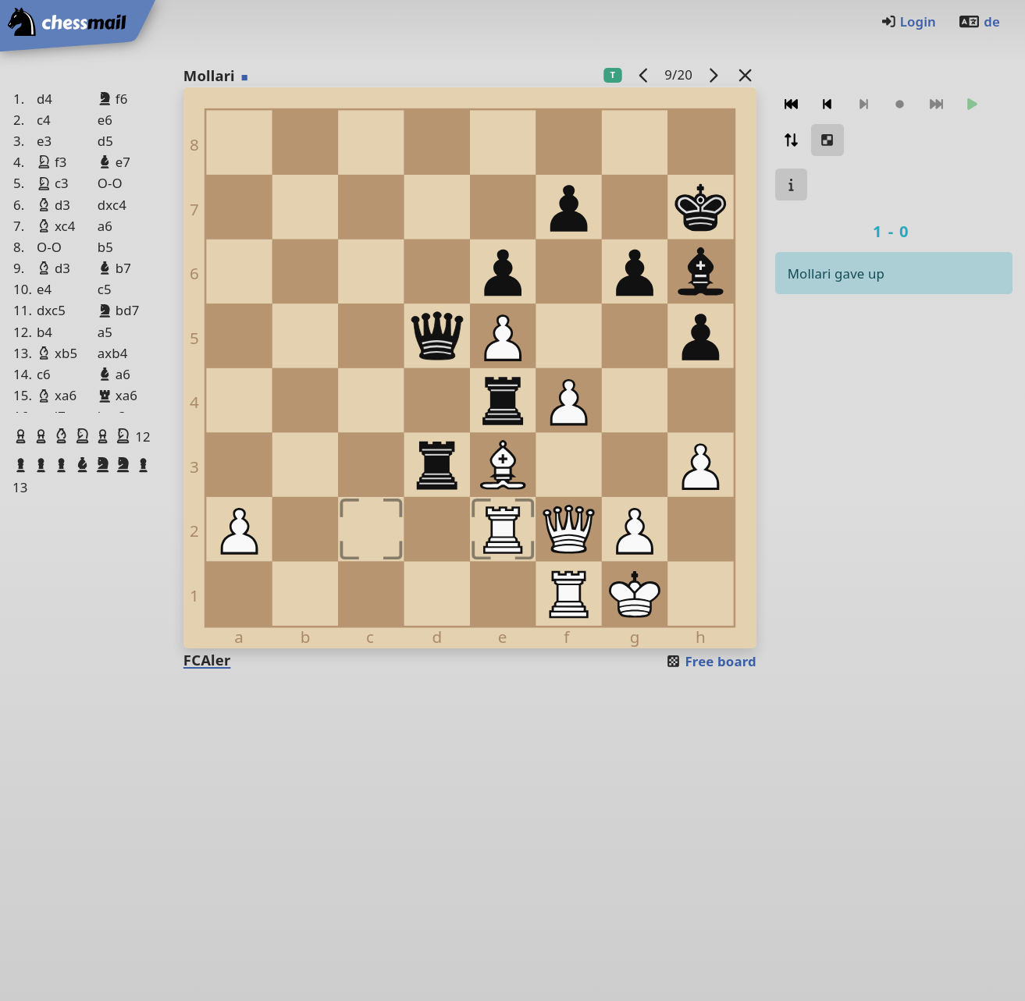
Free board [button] (710, 661)
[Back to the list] (745, 74)
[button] (22, 436)
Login (908, 21)
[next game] (713, 74)
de (979, 21)
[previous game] (643, 74)
